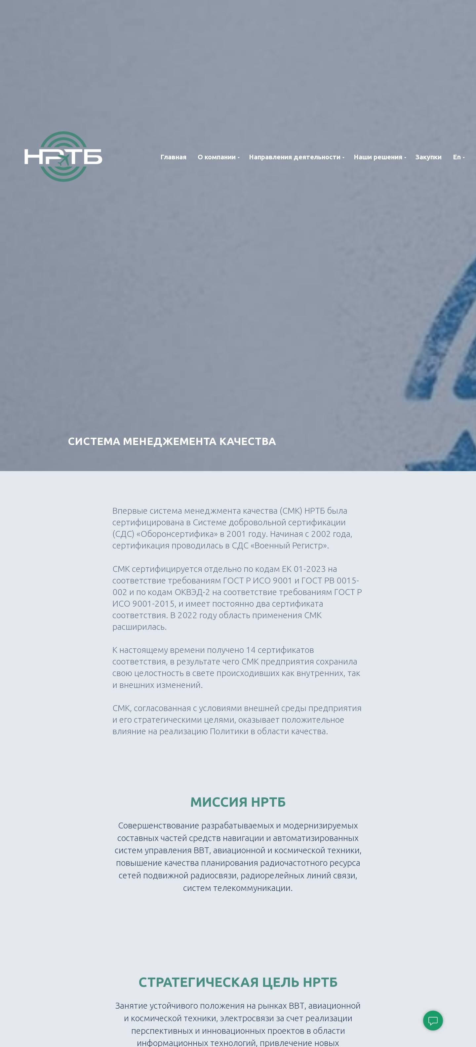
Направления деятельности (294, 157)
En (457, 157)
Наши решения (378, 157)
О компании (217, 157)
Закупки (429, 157)
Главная (173, 157)
